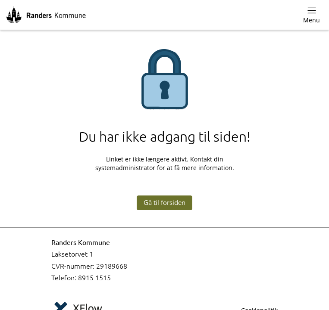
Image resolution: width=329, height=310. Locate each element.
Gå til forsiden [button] (164, 202)
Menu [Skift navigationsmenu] (311, 15)
